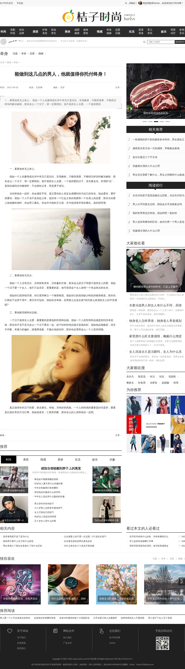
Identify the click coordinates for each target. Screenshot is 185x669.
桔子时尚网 (114, 637)
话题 (117, 33)
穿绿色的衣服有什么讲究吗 (47, 492)
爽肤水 (130, 382)
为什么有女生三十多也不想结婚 (79, 546)
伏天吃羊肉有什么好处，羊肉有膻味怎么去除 (149, 537)
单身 (109, 29)
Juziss (112, 643)
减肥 (76, 29)
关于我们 (21, 637)
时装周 (142, 382)
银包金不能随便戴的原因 (46, 479)
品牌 (21, 33)
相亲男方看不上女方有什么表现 (18, 541)
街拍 (21, 29)
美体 (67, 31)
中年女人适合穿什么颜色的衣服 (49, 496)
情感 (99, 31)
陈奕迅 (142, 376)
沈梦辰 (153, 382)
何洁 (152, 376)
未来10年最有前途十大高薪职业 (74, 618)
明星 (173, 29)
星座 (141, 29)
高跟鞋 (172, 376)
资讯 (149, 33)
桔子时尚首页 (6, 3)
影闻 (181, 29)
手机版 (20, 3)
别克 (161, 376)
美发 (44, 33)
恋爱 (117, 29)
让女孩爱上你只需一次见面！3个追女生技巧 (85, 536)
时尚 (3, 31)
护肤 (44, 29)
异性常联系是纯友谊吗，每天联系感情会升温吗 (149, 546)
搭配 (12, 29)
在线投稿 (21, 643)
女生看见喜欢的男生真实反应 (78, 541)
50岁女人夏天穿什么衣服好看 (48, 483)
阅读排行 (156, 185)
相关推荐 (156, 129)
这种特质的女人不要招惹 (132, 618)
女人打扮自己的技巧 (44, 512)
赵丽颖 (165, 382)
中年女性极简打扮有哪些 (46, 488)
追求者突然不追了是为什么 (16, 536)
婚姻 (109, 33)
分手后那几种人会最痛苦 (105, 618)
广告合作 (67, 643)
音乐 (181, 33)
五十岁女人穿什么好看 (45, 521)
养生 (53, 33)
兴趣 (112, 459)
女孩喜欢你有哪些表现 (45, 618)
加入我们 (67, 637)
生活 (131, 31)
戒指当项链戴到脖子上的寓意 (61, 468)
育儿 (149, 29)
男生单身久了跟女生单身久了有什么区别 (22, 546)
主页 (2, 62)
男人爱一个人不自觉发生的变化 (15, 618)
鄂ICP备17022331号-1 (123, 659)
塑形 (85, 33)
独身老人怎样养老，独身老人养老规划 (155, 320)
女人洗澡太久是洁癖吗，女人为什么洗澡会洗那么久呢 (155, 352)
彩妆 (53, 29)
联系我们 (21, 648)
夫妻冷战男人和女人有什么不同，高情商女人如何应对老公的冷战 (155, 306)
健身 (85, 29)
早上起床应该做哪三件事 (141, 541)
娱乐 (163, 31)
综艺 (173, 33)
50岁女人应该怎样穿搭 (45, 516)
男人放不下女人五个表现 (160, 618)
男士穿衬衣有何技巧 (44, 503)
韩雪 (175, 382)
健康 (76, 33)
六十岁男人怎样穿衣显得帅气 (48, 508)
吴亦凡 (130, 376)
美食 (141, 33)
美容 (35, 31)
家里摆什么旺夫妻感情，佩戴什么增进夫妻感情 (155, 336)
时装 (12, 33)
